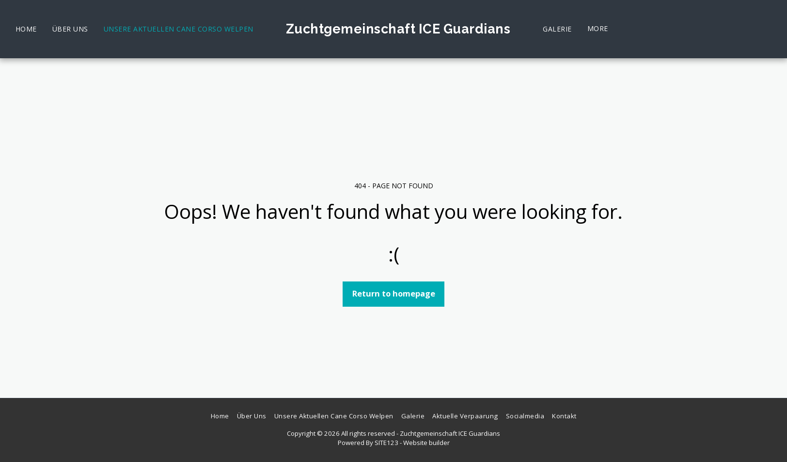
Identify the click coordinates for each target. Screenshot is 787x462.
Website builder (426, 442)
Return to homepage (393, 293)
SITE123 (386, 442)
